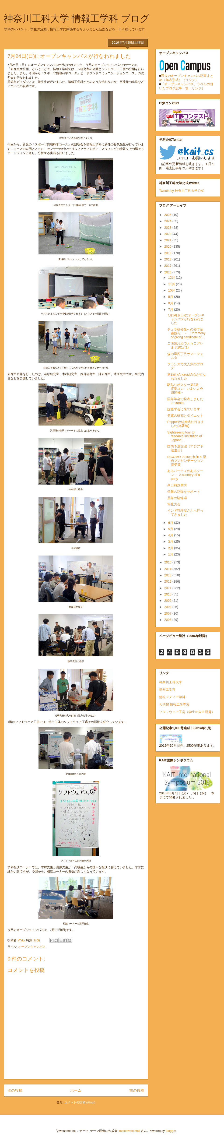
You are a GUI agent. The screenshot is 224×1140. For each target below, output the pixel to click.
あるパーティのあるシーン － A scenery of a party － (185, 475)
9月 (171, 297)
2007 (168, 613)
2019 (168, 253)
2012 (168, 581)
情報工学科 (167, 689)
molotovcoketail (129, 1131)
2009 (168, 600)
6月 (171, 522)
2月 (171, 548)
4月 (171, 535)
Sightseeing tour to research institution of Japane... (184, 436)
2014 (168, 569)
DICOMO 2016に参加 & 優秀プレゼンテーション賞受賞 (186, 461)
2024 (168, 221)
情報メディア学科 (172, 697)
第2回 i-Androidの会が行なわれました (186, 376)
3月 (171, 541)
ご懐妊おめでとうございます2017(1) (185, 345)
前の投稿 (136, 1090)
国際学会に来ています (183, 409)
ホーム (75, 1090)
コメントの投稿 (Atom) (79, 1102)
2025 (168, 215)
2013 (168, 575)
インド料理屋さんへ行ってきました (185, 512)
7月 (171, 309)
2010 (168, 594)
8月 (171, 303)
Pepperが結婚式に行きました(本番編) (185, 424)
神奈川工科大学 (170, 682)
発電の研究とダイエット (185, 415)
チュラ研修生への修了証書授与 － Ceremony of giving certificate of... (186, 333)
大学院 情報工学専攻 (174, 704)
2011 (168, 588)
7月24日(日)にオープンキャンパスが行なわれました (185, 319)
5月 (171, 529)
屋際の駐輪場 (177, 498)
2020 (168, 246)
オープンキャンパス (32, 946)
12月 (172, 277)
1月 (171, 554)
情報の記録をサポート (183, 491)
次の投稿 (14, 1090)
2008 (168, 607)
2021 (168, 240)
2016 (168, 272)
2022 (168, 234)
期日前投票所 (177, 485)
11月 (172, 284)
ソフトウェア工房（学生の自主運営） (187, 712)
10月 (172, 290)
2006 (168, 620)
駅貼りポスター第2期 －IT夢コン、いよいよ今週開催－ (186, 388)
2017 (168, 265)
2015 (168, 562)
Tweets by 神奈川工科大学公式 (181, 191)
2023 (168, 227)
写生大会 (173, 504)
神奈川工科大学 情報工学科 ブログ (77, 18)
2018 (168, 259)
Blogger (170, 1131)
